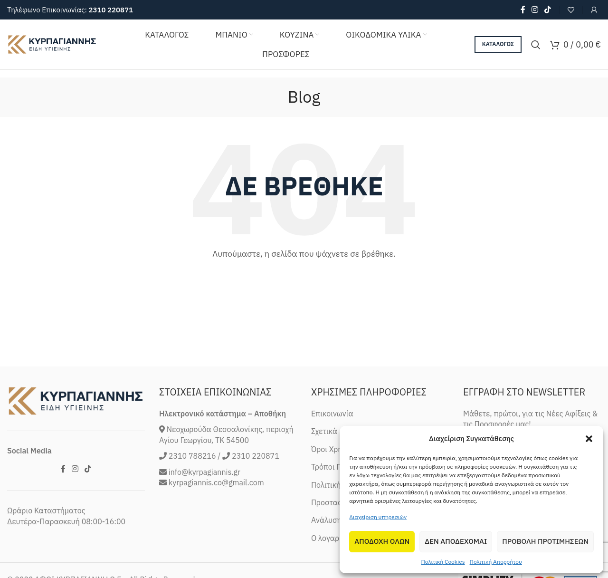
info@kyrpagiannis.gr (204, 519)
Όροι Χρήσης (333, 496)
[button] (589, 438)
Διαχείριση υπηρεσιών (378, 516)
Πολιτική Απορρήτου (496, 561)
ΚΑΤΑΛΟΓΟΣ (498, 44)
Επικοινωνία (332, 461)
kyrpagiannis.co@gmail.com (216, 530)
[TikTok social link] (548, 9)
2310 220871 (110, 9)
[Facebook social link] (522, 9)
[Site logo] (52, 43)
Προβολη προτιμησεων (545, 541)
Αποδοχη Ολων (381, 541)
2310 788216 (192, 503)
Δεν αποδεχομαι (456, 541)
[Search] (535, 44)
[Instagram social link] (534, 9)
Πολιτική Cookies (443, 561)
